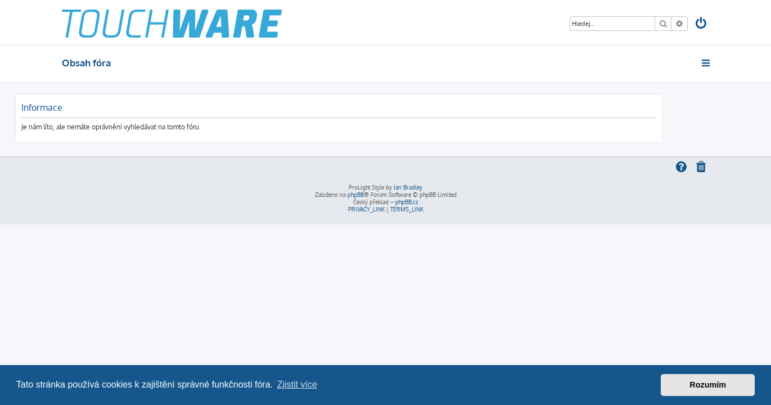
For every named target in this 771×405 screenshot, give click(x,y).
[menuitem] (701, 24)
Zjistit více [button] (297, 384)
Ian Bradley (408, 187)
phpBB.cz (406, 202)
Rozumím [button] (707, 384)
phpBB (356, 194)
